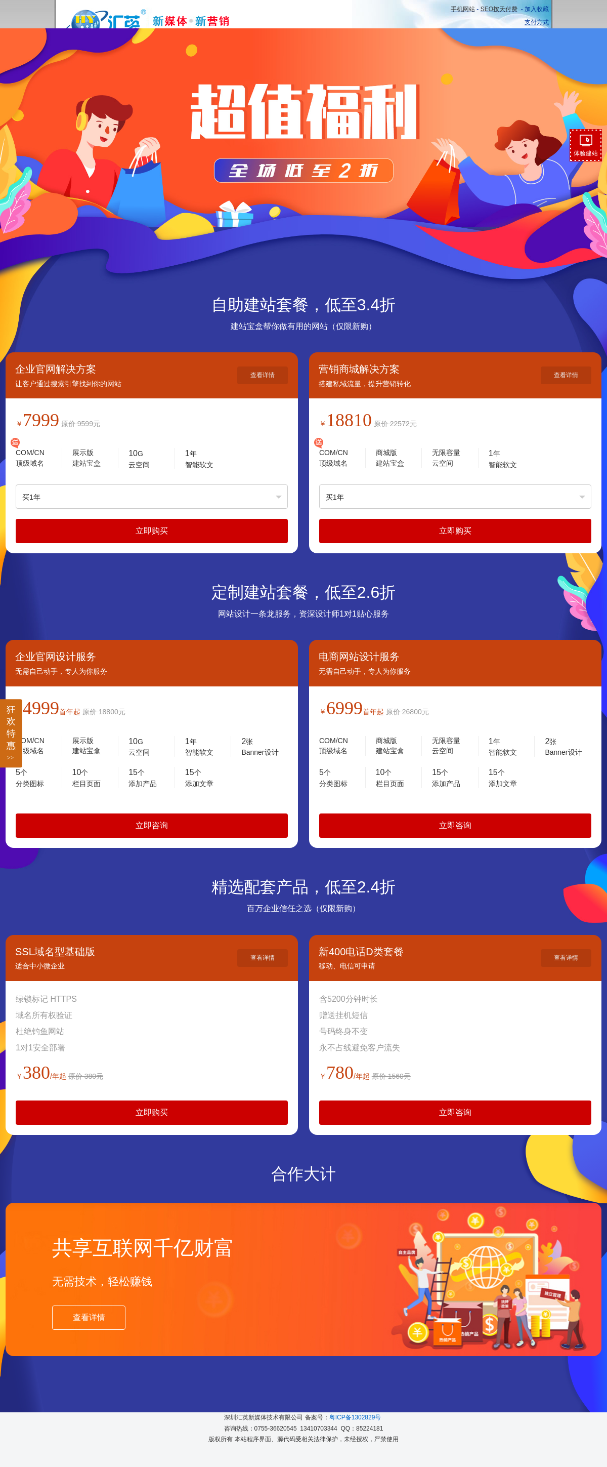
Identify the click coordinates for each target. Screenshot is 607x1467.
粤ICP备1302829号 (355, 1417)
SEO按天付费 (499, 9)
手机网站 (463, 9)
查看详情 (262, 375)
